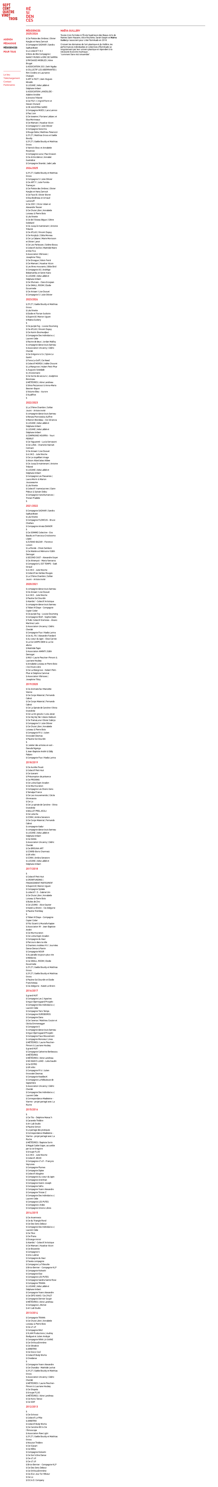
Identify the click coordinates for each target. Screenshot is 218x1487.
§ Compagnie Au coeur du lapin (40, 1176)
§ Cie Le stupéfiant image (37, 457)
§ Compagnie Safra (34, 1186)
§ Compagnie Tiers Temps (37, 1011)
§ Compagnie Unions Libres (38, 1208)
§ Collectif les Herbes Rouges (39, 573)
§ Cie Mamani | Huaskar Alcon (39, 122)
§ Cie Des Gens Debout (36, 1223)
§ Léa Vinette (32, 216)
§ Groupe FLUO (33, 1151)
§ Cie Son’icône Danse (36, 1455)
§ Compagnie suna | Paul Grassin (41, 154)
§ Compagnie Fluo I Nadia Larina (41, 632)
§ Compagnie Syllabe (35, 889)
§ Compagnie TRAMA (35, 1283)
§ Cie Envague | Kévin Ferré (38, 260)
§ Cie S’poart (31, 1445)
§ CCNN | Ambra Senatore (38, 817)
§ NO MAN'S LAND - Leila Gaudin (41, 1061)
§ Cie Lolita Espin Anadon (37, 782)
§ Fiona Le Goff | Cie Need (37, 360)
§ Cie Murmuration (34, 786)
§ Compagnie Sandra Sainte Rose (41, 1280)
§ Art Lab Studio (33, 1123)
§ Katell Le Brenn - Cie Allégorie (40, 908)
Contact (7, 81)
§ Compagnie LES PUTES (37, 1201)
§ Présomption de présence (38, 776)
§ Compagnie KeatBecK (36, 1076)
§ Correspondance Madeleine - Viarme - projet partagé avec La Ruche (40, 1101)
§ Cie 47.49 (31, 1327)
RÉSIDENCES (10, 47)
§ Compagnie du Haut (36, 939)
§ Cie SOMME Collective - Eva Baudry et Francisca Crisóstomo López (41, 535)
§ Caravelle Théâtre (34, 1120)
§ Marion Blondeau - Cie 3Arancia (41, 420)
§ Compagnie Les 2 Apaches (39, 998)
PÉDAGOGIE (9, 43)
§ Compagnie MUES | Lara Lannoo (41, 110)
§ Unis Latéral (32, 1255)
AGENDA (8, 39)
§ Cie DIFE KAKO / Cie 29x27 (39, 1295)
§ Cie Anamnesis (33, 1217)
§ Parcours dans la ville (36, 942)
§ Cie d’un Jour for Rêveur (38, 1474)
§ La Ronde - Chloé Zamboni (39, 548)
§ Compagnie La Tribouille (37, 1264)
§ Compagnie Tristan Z (36, 1192)
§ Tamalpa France (34, 792)
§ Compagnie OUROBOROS (38, 1014)
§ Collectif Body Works (36, 1355)
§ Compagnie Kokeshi (36, 1270)
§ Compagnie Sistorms (36, 129)
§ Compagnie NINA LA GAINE (39, 1339)
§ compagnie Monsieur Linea (39, 1039)
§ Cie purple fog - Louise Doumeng (42, 326)
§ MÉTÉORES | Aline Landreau (39, 382)
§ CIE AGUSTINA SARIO (36, 107)
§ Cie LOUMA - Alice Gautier (38, 904)
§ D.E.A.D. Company (35, 1480)
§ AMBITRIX (31, 1349)
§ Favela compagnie (35, 1261)
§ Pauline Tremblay (34, 911)
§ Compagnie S (33, 1252)
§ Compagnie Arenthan (36, 1180)
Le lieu (6, 74)
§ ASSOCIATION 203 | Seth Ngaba (41, 66)
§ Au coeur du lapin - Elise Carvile (41, 639)
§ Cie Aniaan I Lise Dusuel (37, 291)
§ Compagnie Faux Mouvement (40, 1036)
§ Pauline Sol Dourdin (36, 598)
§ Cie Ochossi (32, 1414)
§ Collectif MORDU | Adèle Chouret (41, 363)
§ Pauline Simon (33, 1126)
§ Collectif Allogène (35, 1173)
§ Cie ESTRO (31, 1064)
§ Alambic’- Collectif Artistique (40, 601)
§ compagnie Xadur (35, 826)
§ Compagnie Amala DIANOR (39, 526)
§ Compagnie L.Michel (36, 1305)
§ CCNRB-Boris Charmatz (38, 851)
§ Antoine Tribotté (34, 97)
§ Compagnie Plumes (35, 1167)
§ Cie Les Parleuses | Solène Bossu (42, 244)
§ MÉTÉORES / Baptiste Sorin (39, 1142)
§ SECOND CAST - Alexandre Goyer (42, 557)
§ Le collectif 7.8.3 (34, 51)
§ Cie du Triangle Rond (36, 1220)
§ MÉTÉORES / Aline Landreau (39, 1058)
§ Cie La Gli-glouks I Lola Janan (40, 714)
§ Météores (31, 958)
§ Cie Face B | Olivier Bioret (38, 194)
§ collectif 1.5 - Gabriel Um (38, 892)
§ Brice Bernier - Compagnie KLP (41, 1267)
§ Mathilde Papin (33, 648)
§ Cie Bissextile (33, 1248)
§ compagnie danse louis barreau (41, 344)
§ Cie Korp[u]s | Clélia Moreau (39, 235)
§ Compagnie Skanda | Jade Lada (41, 163)
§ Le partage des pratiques (38, 1130)
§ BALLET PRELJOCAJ (36, 811)
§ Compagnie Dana (34, 1017)
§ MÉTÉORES (32, 1054)
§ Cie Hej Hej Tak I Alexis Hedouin (41, 717)
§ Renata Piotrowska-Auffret (39, 416)
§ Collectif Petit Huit (35, 770)
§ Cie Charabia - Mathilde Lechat (40, 1367)
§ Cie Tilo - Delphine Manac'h (39, 1117)
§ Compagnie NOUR (35, 951)
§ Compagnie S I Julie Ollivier (39, 126)
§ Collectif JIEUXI (33, 1158)
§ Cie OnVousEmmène (36, 1342)
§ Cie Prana (31, 1236)
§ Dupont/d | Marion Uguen (38, 316)
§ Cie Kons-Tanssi (34, 1398)
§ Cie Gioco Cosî (33, 1352)
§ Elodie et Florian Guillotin (38, 313)
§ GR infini (30, 854)
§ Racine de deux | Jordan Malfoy (41, 341)
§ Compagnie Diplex (35, 1170)
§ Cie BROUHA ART (34, 848)
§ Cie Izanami (32, 773)
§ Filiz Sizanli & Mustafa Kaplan (40, 923)
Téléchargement (11, 78)
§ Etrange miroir (33, 1239)
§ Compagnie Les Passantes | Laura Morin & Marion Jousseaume (39, 479)
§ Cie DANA (31, 839)
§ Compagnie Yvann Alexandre (40, 1189)
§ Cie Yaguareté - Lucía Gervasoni (41, 441)
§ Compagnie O (33, 1026)
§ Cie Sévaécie (32, 1345)
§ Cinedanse (31, 1358)
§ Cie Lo (29, 801)
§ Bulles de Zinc (33, 901)
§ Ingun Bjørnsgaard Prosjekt (39, 1001)
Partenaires (9, 85)
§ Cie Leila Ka (32, 814)
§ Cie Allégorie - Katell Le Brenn (40, 986)
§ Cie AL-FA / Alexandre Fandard (41, 635)
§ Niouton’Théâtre (34, 1442)
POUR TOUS (9, 51)
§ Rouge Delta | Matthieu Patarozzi (42, 132)
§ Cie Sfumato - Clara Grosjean (40, 282)
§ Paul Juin (31, 113)
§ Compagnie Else (34, 1273)
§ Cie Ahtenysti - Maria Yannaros (41, 560)
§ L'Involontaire (33, 373)
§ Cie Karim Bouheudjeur (37, 332)
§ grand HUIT (32, 995)
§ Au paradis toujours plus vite (40, 954)
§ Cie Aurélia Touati (34, 767)
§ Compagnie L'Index (35, 1205)
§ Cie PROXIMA (33, 779)
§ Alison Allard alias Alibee (38, 460)
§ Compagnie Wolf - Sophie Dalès (41, 617)
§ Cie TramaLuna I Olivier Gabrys (41, 720)
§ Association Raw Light (37, 1433)
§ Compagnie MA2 (34, 1330)
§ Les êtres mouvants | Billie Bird (41, 266)
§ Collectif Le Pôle (34, 1417)
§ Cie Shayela (32, 1389)
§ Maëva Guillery (33, 319)
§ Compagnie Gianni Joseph (38, 1183)
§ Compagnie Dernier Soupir (39, 1298)
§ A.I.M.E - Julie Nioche (36, 454)
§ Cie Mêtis (31, 1449)
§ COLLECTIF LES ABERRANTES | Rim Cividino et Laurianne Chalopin (41, 72)
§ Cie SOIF (30, 1402)
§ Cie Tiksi (30, 1233)
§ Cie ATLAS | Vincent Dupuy (39, 232)
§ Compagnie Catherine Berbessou (42, 1051)
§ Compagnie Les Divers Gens (39, 789)
